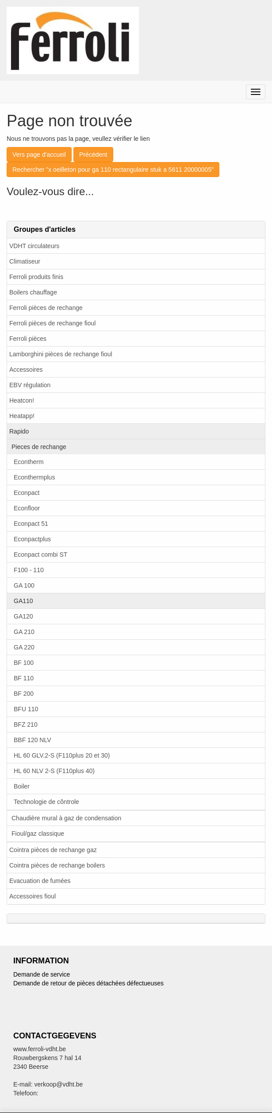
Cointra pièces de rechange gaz (53, 849)
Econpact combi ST (40, 554)
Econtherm (29, 461)
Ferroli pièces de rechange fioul (52, 323)
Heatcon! (21, 400)
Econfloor (27, 508)
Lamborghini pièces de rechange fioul (60, 354)
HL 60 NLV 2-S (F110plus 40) (54, 770)
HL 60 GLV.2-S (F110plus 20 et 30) (62, 755)
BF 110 (24, 678)
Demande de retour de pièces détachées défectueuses (88, 983)
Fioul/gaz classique (37, 833)
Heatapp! (21, 415)
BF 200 (24, 693)
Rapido (19, 431)
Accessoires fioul (32, 896)
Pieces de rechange (38, 446)
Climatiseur (24, 261)
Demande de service (41, 974)
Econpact (26, 492)
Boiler (22, 786)
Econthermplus (34, 477)
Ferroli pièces (27, 338)
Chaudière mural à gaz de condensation (66, 818)
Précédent (93, 154)
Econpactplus (32, 539)
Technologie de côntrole (46, 801)
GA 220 (24, 647)
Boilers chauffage (33, 292)
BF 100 (24, 662)
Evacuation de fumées (40, 880)
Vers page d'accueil (39, 154)
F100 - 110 (29, 569)
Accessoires (25, 369)
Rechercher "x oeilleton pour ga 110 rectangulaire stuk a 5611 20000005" (113, 169)
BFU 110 (26, 709)
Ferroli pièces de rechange (46, 307)
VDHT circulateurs (34, 245)
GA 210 (24, 631)
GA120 (23, 616)
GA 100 (24, 585)
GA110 (23, 600)
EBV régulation (29, 385)
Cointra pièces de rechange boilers (57, 865)
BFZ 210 (26, 724)
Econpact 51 (31, 523)
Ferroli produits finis (36, 276)
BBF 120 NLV (32, 739)
